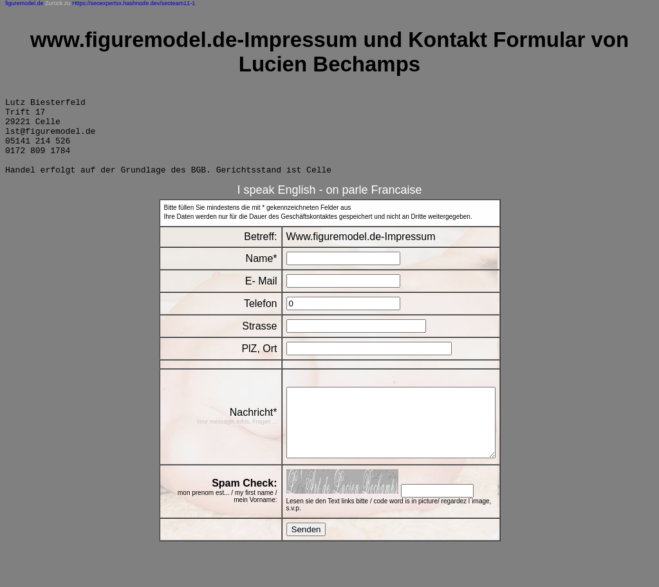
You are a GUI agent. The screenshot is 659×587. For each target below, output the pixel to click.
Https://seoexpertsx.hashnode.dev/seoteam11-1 (133, 3)
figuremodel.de (24, 3)
